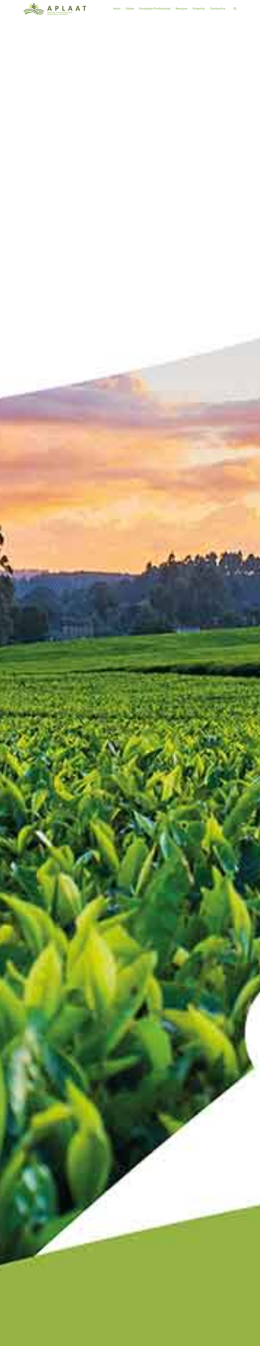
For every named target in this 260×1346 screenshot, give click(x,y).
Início (117, 8)
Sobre (130, 8)
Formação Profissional (154, 8)
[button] (235, 8)
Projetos (199, 8)
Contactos (217, 8)
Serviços (181, 8)
